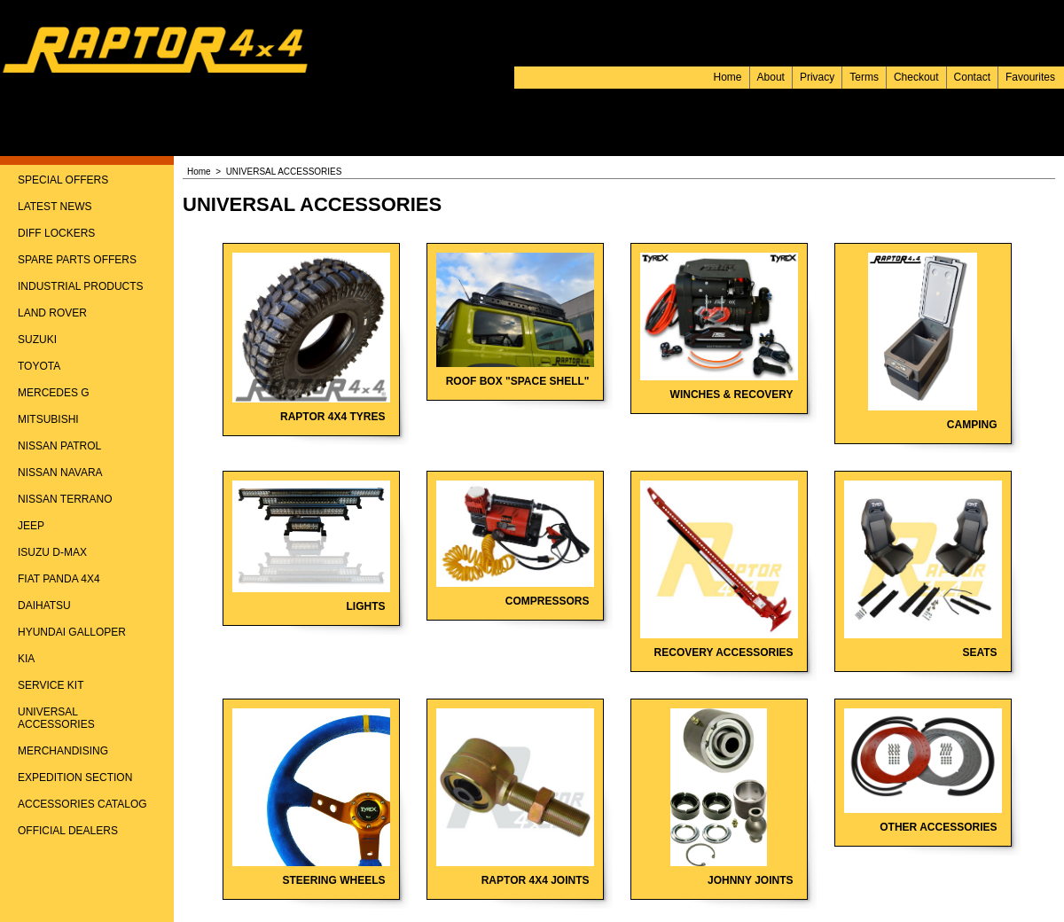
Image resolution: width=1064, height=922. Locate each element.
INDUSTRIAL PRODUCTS (81, 286)
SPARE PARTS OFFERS (77, 260)
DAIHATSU (44, 605)
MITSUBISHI (48, 419)
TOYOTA (39, 366)
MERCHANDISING (63, 751)
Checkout (916, 77)
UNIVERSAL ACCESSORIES (56, 718)
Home (728, 77)
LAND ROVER (52, 313)
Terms (864, 77)
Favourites (1030, 77)
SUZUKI (37, 339)
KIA (26, 658)
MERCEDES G (54, 393)
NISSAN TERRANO (65, 499)
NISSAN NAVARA (60, 472)
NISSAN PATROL (59, 446)
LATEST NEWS (55, 206)
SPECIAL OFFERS (63, 180)
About (771, 77)
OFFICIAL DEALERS (68, 830)
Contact (972, 77)
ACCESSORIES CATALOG (82, 804)
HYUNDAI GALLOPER (72, 632)
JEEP (31, 526)
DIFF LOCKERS (56, 233)
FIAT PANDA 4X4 (59, 579)
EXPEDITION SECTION (75, 777)
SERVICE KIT (50, 685)
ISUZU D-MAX (52, 552)
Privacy (817, 77)
